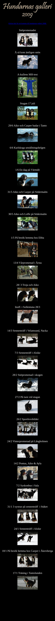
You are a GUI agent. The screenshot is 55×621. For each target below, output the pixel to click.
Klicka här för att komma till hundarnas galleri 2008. (28, 23)
